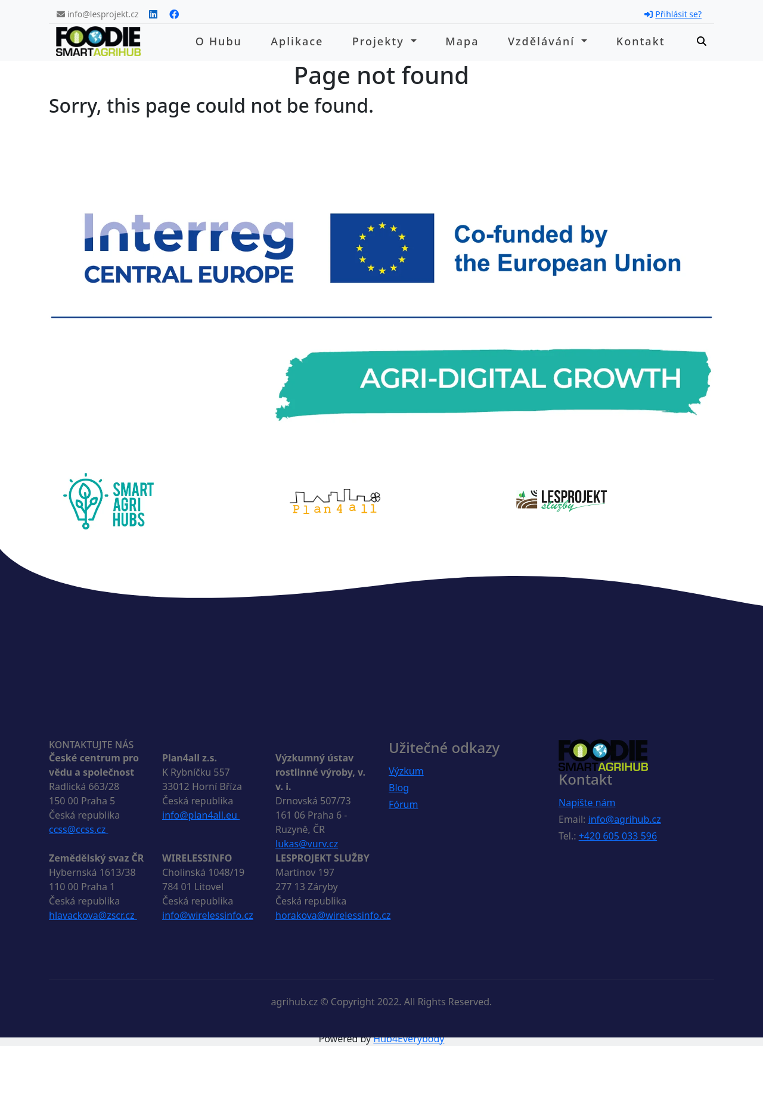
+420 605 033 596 (618, 835)
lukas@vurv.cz (306, 843)
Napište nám (587, 802)
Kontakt (640, 41)
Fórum (403, 804)
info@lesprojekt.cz (98, 14)
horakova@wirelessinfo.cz (332, 915)
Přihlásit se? (673, 14)
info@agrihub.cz (624, 819)
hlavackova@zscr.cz (93, 915)
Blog (399, 787)
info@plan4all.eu (201, 815)
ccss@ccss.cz (78, 829)
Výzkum (406, 770)
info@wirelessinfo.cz (207, 915)
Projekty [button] (380, 41)
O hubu (219, 41)
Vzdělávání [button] (543, 41)
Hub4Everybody (408, 1038)
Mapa (462, 41)
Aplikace (297, 41)
